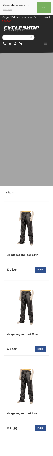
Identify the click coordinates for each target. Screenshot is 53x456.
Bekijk (40, 269)
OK (43, 7)
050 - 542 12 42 (24, 17)
